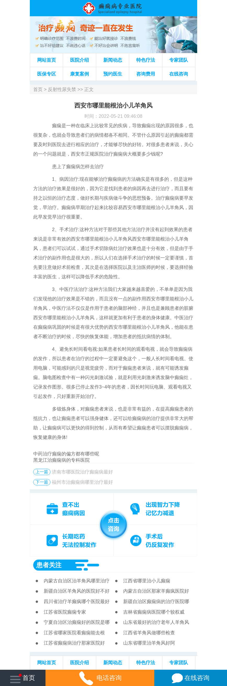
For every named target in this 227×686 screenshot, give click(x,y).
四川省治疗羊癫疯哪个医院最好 (77, 601)
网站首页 (46, 60)
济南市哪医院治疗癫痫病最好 (82, 472)
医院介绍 (79, 60)
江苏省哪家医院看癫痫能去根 (74, 632)
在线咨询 (178, 74)
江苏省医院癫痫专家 (65, 612)
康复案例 (79, 74)
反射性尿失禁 (62, 89)
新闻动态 (112, 60)
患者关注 (48, 564)
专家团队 (178, 60)
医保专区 (46, 74)
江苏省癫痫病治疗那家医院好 (74, 643)
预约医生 (112, 74)
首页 (38, 89)
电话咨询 (100, 677)
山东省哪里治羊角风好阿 (149, 643)
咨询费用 (145, 74)
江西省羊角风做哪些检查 (149, 632)
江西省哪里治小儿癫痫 (146, 580)
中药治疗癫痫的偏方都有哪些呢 (66, 453)
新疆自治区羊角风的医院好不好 (77, 591)
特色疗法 (145, 60)
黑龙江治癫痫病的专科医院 (61, 460)
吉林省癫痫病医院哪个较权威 (153, 612)
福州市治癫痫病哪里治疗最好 (82, 482)
